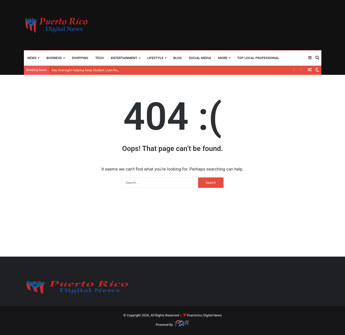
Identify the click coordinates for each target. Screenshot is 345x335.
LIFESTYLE (155, 58)
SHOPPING (80, 58)
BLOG (177, 58)
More (222, 58)
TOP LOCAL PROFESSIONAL (258, 58)
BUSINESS (54, 58)
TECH (99, 58)
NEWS (32, 58)
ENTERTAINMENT (124, 58)
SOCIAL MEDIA (200, 58)
